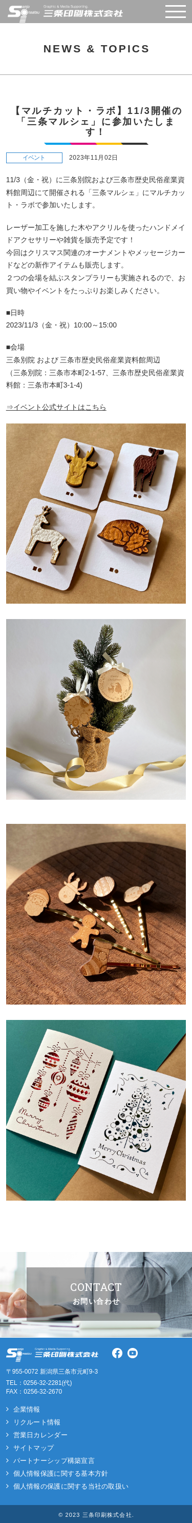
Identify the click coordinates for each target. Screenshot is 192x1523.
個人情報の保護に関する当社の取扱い (71, 1486)
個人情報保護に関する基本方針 (61, 1473)
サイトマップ (33, 1447)
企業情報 (26, 1409)
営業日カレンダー (40, 1435)
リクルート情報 (37, 1422)
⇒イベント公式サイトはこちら (56, 407)
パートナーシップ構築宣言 (54, 1460)
